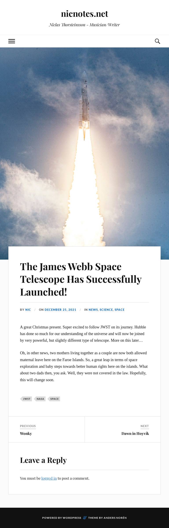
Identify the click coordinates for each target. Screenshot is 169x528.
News (93, 309)
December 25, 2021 (60, 309)
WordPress (72, 517)
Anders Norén (115, 517)
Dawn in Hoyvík (135, 433)
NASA (40, 398)
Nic (28, 309)
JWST (27, 398)
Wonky (26, 433)
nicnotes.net (84, 13)
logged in (49, 478)
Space (120, 309)
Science (106, 309)
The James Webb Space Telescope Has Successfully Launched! (80, 279)
